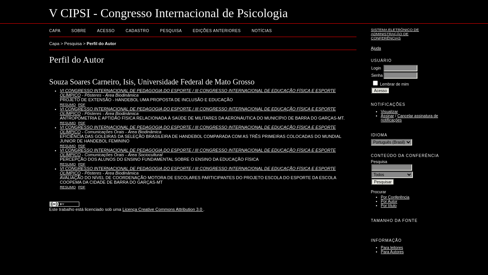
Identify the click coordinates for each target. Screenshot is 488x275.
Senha (377, 75)
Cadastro (137, 31)
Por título (389, 206)
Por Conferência (395, 197)
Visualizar (389, 112)
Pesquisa (171, 31)
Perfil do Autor (101, 43)
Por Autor (389, 201)
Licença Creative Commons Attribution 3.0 (162, 209)
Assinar (387, 116)
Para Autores (392, 252)
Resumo (68, 104)
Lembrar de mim (394, 84)
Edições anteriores (217, 31)
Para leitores (392, 248)
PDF (81, 104)
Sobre (78, 31)
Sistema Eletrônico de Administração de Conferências (395, 34)
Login (376, 68)
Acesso (106, 31)
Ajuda (376, 48)
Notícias (262, 31)
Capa (55, 31)
